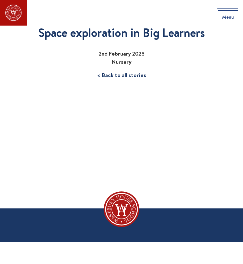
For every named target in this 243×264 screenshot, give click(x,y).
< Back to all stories (121, 75)
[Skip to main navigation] (225, 13)
